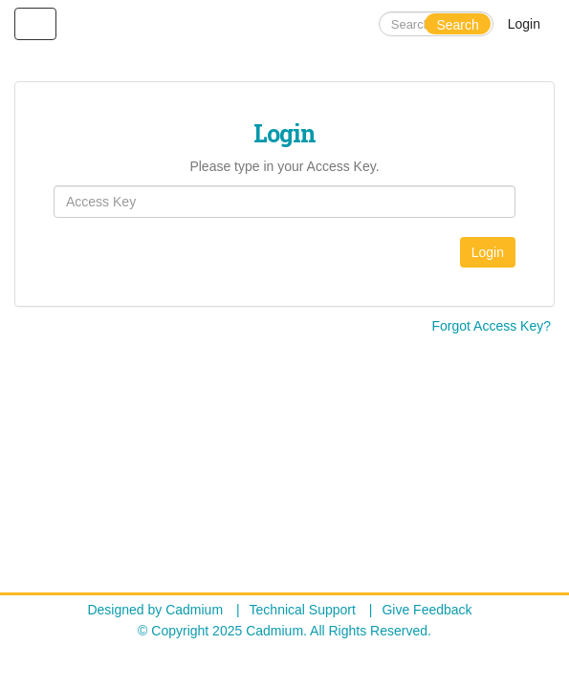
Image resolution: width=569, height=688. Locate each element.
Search (457, 24)
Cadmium (194, 609)
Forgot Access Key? (491, 325)
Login (524, 24)
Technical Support (303, 609)
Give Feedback (426, 609)
